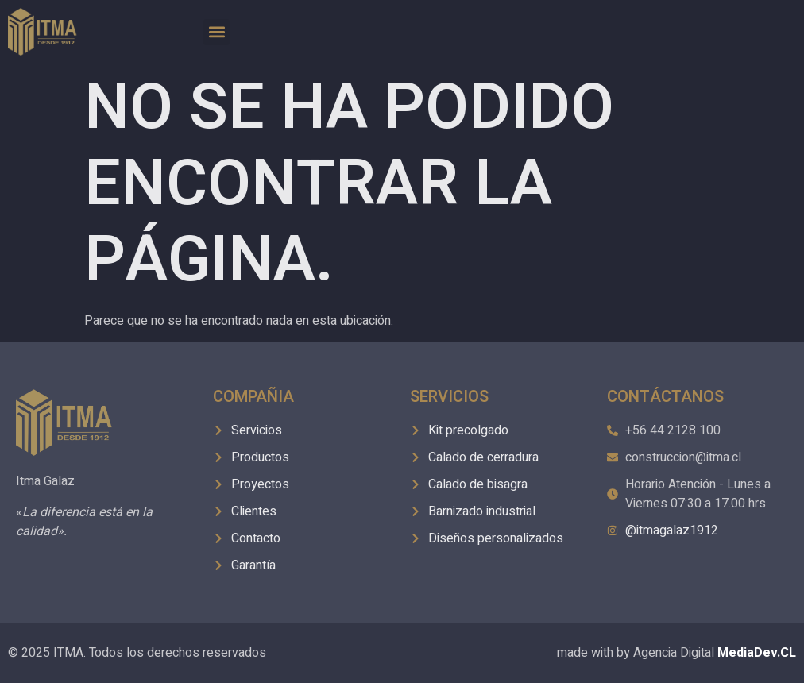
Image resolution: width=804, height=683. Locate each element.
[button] (216, 32)
